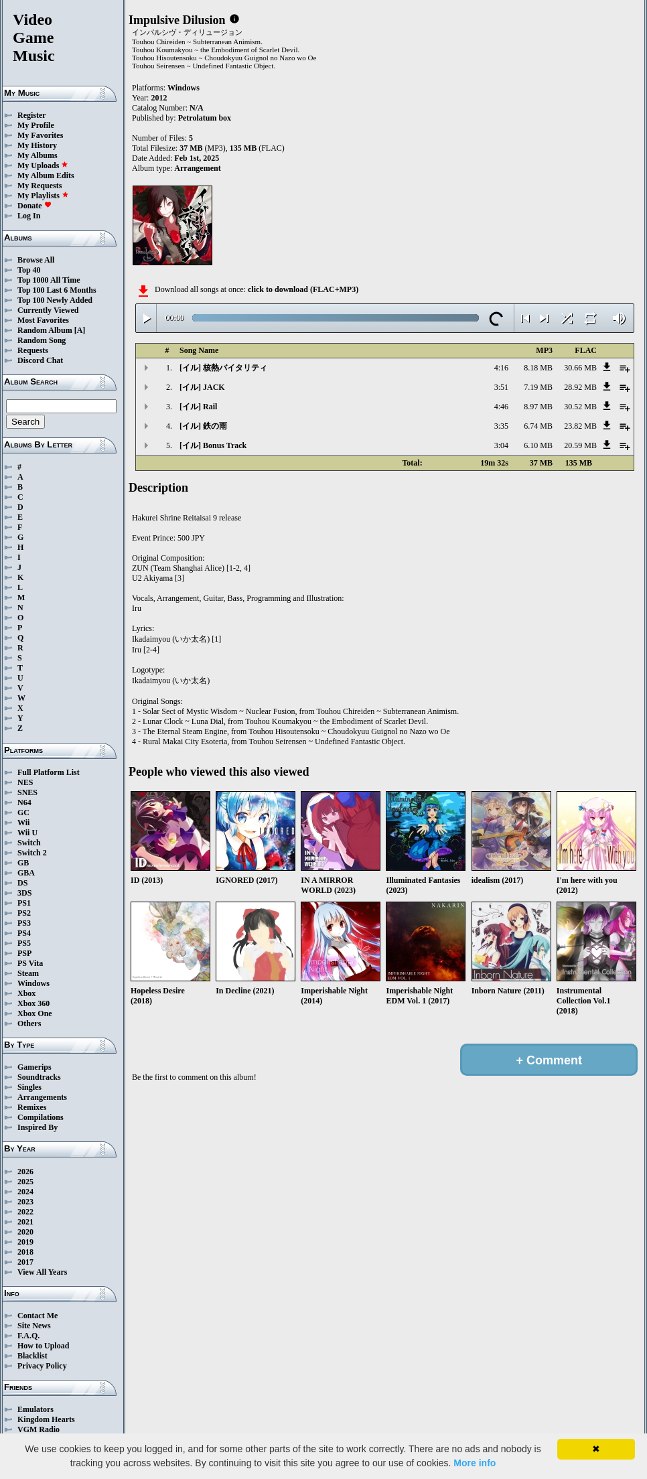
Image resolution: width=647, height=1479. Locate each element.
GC (23, 812)
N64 (24, 802)
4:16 (501, 367)
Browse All (35, 260)
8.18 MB (538, 367)
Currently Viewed (47, 310)
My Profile (35, 125)
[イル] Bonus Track (212, 445)
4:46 (501, 406)
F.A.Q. (28, 1335)
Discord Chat (40, 360)
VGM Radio (38, 1429)
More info (474, 1463)
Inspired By (37, 1127)
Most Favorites (43, 320)
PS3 (24, 923)
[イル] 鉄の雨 (203, 426)
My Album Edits (45, 175)
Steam (28, 973)
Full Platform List (48, 772)
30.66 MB (580, 367)
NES (25, 782)
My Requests (39, 185)
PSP (24, 953)
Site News (34, 1325)
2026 (25, 1171)
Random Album (44, 330)
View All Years (42, 1272)
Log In (28, 215)
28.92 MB (580, 387)
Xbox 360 (33, 1003)
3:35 (501, 426)
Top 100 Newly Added (54, 300)
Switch (29, 842)
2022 (25, 1211)
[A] (80, 330)
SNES (27, 792)
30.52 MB (580, 406)
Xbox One (34, 1013)
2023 (25, 1201)
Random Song (41, 340)
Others (29, 1023)
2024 (25, 1191)
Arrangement (197, 168)
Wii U (27, 832)
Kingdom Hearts (46, 1419)
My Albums (37, 155)
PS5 (24, 943)
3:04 (501, 445)
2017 (25, 1262)
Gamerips (34, 1067)
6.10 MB (538, 445)
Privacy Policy (42, 1365)
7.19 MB (538, 387)
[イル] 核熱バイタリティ (223, 367)
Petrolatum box (204, 118)
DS (22, 883)
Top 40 (29, 270)
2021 (25, 1221)
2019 (25, 1242)
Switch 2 (32, 852)
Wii (23, 822)
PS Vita (30, 963)
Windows (33, 983)
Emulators (35, 1409)
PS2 (24, 913)
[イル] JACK (202, 387)
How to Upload (43, 1345)
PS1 (24, 903)
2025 (25, 1181)
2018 (25, 1252)
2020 (25, 1232)
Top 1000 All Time (48, 280)
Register (31, 115)
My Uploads (42, 165)
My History (37, 145)
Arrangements (42, 1097)
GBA (26, 872)
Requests (32, 350)
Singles (29, 1087)
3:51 (501, 387)
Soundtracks (39, 1077)
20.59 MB (580, 445)
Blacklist (32, 1355)
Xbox (26, 993)
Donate (34, 205)
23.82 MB (580, 426)
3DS (24, 893)
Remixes (31, 1107)
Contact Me (37, 1315)
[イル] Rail (198, 406)
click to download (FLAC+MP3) (303, 289)
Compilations (40, 1117)
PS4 (24, 933)
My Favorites (40, 135)
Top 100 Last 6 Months (56, 290)
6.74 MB (538, 426)
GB (23, 862)
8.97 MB (538, 406)
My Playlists (43, 195)
